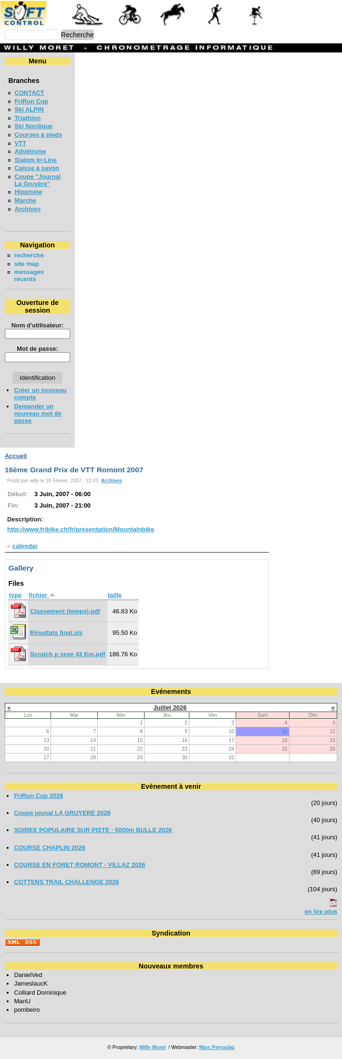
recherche (28, 255)
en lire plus (321, 911)
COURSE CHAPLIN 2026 (49, 847)
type (15, 595)
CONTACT (29, 92)
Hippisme (28, 191)
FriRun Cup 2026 (38, 795)
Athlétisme (30, 151)
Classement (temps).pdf (65, 611)
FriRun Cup (31, 101)
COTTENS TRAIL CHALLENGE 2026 (66, 882)
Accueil (16, 455)
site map (26, 263)
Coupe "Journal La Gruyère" (37, 180)
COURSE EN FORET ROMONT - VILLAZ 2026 (79, 864)
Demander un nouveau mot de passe (37, 413)
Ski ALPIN (28, 109)
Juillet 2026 (170, 707)
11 (285, 731)
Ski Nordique (33, 126)
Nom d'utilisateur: (37, 325)
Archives (27, 209)
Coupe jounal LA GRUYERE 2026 (62, 812)
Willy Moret (152, 1047)
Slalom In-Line (35, 159)
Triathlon (27, 118)
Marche (25, 200)
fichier (42, 595)
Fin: (13, 505)
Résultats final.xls (56, 632)
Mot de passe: (37, 348)
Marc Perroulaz (216, 1047)
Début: (17, 494)
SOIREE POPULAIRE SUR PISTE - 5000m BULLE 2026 (93, 830)
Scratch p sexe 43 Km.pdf (67, 654)
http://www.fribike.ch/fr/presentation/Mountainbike (80, 529)
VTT (20, 143)
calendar (25, 546)
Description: (25, 519)
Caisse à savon (36, 168)
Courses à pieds (38, 134)
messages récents (29, 275)
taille (115, 595)
